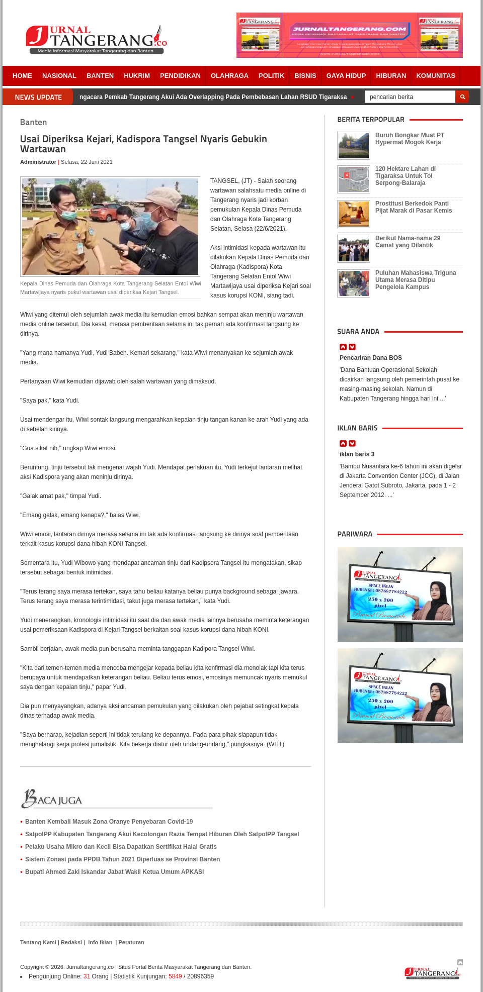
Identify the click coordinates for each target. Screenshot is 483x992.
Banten (100, 75)
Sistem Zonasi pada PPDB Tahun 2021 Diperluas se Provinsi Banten (122, 859)
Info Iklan (100, 942)
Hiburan (391, 75)
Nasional (59, 75)
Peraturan (131, 942)
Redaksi (71, 942)
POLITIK (271, 75)
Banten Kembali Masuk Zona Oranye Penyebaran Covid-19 (109, 821)
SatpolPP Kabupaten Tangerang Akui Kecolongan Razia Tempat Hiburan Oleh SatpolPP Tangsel (162, 834)
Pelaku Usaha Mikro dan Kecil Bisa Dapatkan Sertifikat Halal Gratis (121, 846)
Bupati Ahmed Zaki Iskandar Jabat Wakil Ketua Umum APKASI (114, 871)
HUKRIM (137, 75)
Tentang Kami (38, 942)
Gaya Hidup (346, 75)
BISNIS (305, 75)
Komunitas (435, 75)
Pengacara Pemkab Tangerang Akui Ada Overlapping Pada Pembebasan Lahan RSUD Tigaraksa (211, 97)
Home (22, 75)
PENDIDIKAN (180, 75)
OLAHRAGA (230, 75)
